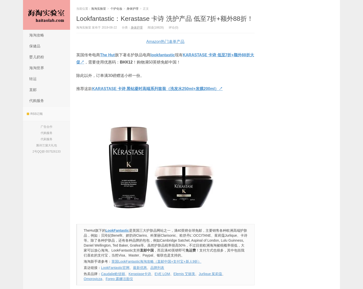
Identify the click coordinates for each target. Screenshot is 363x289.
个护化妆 (116, 8)
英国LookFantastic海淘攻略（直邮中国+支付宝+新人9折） (156, 261)
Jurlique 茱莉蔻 (210, 274)
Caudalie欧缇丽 (113, 274)
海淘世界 (36, 68)
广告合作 (46, 126)
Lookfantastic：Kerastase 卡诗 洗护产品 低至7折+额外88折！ (164, 18)
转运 (33, 79)
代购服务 (36, 100)
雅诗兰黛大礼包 (46, 145)
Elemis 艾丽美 (184, 274)
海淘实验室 (46, 15)
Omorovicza (93, 279)
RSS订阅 (35, 114)
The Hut (107, 55)
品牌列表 (157, 268)
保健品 (34, 46)
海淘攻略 (36, 35)
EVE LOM (162, 274)
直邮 (33, 90)
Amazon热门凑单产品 (165, 41)
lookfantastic (163, 55)
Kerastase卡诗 (140, 274)
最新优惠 (140, 268)
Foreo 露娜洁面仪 (119, 279)
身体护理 (132, 8)
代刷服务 (46, 139)
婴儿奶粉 (36, 57)
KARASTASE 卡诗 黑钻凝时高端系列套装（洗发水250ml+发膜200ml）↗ (157, 89)
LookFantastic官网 (115, 268)
